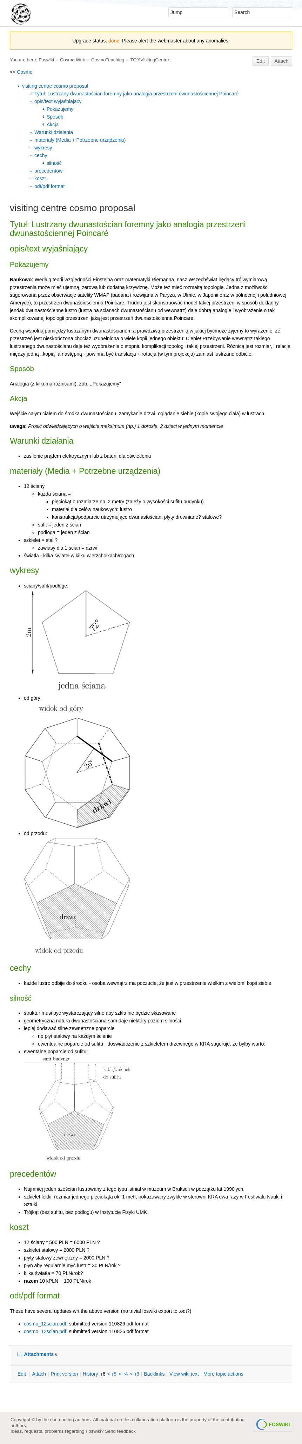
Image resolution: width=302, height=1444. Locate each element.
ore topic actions (223, 1374)
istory (90, 1374)
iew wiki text (184, 1374)
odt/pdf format (49, 186)
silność (54, 163)
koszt (40, 178)
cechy (40, 155)
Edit (260, 61)
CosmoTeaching (107, 59)
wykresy (43, 147)
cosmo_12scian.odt (45, 1324)
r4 (125, 1374)
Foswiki (46, 59)
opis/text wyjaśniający (58, 101)
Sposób (55, 117)
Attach (282, 61)
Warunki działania (53, 132)
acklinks (154, 1374)
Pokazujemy (60, 109)
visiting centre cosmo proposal (55, 86)
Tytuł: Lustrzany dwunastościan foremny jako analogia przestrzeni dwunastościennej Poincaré (136, 93)
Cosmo (24, 72)
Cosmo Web (72, 59)
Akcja (53, 124)
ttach (39, 1374)
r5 (114, 1374)
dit (22, 1374)
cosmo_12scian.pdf (45, 1331)
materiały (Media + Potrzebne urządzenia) (80, 140)
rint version (64, 1374)
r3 (137, 1374)
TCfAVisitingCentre (149, 59)
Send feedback (120, 1431)
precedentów (48, 171)
